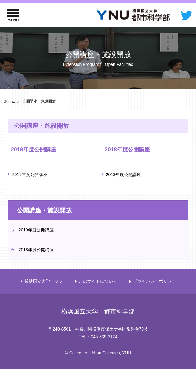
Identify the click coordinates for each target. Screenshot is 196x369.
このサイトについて (98, 281)
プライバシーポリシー (154, 281)
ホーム (9, 101)
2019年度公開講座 (29, 174)
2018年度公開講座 (123, 174)
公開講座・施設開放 (44, 210)
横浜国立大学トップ (43, 281)
